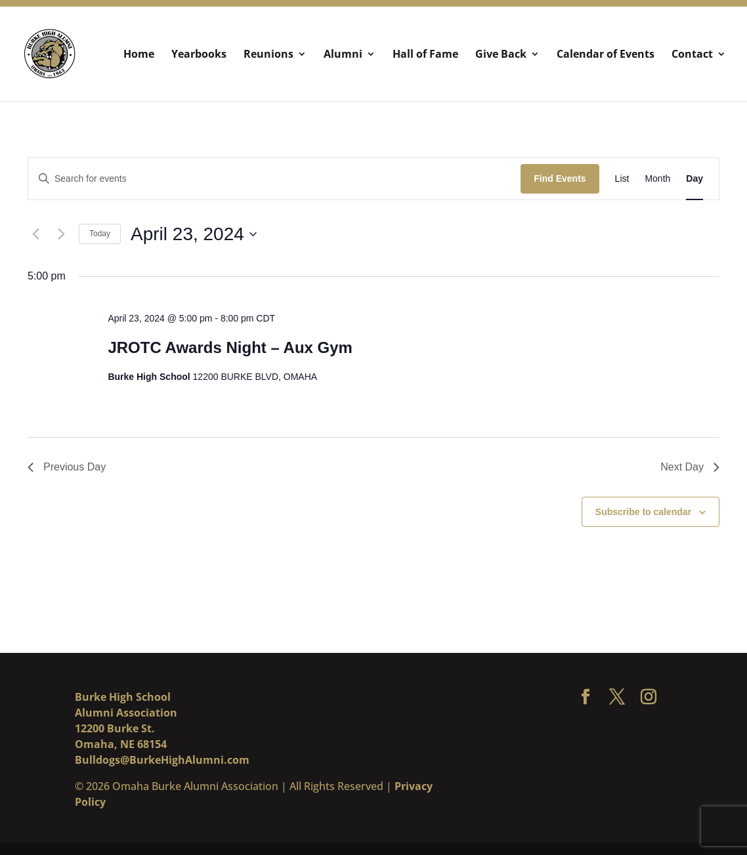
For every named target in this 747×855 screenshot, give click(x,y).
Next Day (689, 466)
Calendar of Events (605, 55)
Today (99, 233)
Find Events (560, 178)
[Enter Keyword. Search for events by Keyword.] (274, 178)
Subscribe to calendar (643, 512)
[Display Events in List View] (622, 178)
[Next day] (61, 234)
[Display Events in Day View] (694, 178)
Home (138, 55)
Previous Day (67, 466)
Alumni (343, 55)
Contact (692, 55)
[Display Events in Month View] (657, 178)
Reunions (268, 55)
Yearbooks (198, 55)
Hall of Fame (425, 55)
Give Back (500, 55)
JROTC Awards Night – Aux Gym (230, 347)
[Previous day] (35, 234)
